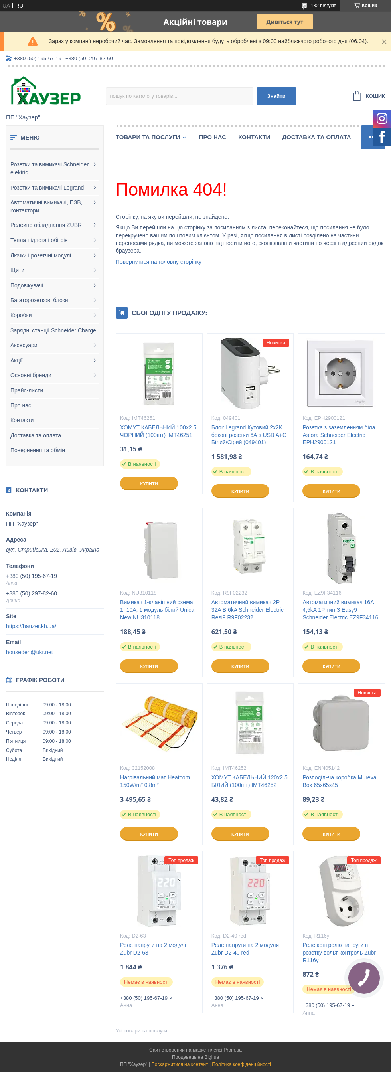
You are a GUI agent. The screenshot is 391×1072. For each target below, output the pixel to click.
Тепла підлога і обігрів (39, 240)
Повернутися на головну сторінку (158, 262)
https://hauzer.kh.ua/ (31, 626)
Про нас (20, 405)
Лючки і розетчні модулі (40, 255)
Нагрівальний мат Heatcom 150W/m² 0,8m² (155, 781)
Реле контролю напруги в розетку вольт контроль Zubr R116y (339, 952)
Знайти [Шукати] (276, 96)
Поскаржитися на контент (179, 1064)
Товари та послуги (148, 137)
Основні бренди (30, 375)
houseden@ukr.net (29, 652)
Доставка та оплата (35, 435)
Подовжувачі (26, 285)
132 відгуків (323, 5)
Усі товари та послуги (141, 1031)
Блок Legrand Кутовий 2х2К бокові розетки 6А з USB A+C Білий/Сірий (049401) (248, 435)
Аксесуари (24, 345)
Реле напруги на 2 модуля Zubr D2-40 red (245, 949)
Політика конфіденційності (241, 1064)
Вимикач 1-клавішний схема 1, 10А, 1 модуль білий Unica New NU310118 (157, 610)
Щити (17, 270)
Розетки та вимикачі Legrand (47, 187)
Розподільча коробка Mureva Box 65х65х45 (339, 781)
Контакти (22, 420)
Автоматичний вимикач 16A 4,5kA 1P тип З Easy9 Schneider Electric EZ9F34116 (340, 610)
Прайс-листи (26, 390)
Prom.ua (233, 1050)
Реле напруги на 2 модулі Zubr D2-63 (153, 949)
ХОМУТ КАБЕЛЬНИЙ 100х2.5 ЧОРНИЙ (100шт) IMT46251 (158, 431)
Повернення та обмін (37, 450)
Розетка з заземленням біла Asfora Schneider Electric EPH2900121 (338, 435)
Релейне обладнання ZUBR (46, 225)
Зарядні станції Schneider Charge (53, 330)
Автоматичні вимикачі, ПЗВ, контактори (46, 206)
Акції (16, 360)
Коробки (21, 315)
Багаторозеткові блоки (39, 300)
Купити (149, 483)
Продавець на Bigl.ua (195, 1057)
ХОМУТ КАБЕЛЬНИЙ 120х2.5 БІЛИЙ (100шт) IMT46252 (249, 781)
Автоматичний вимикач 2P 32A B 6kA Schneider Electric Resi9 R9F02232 (247, 610)
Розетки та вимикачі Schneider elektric (49, 168)
